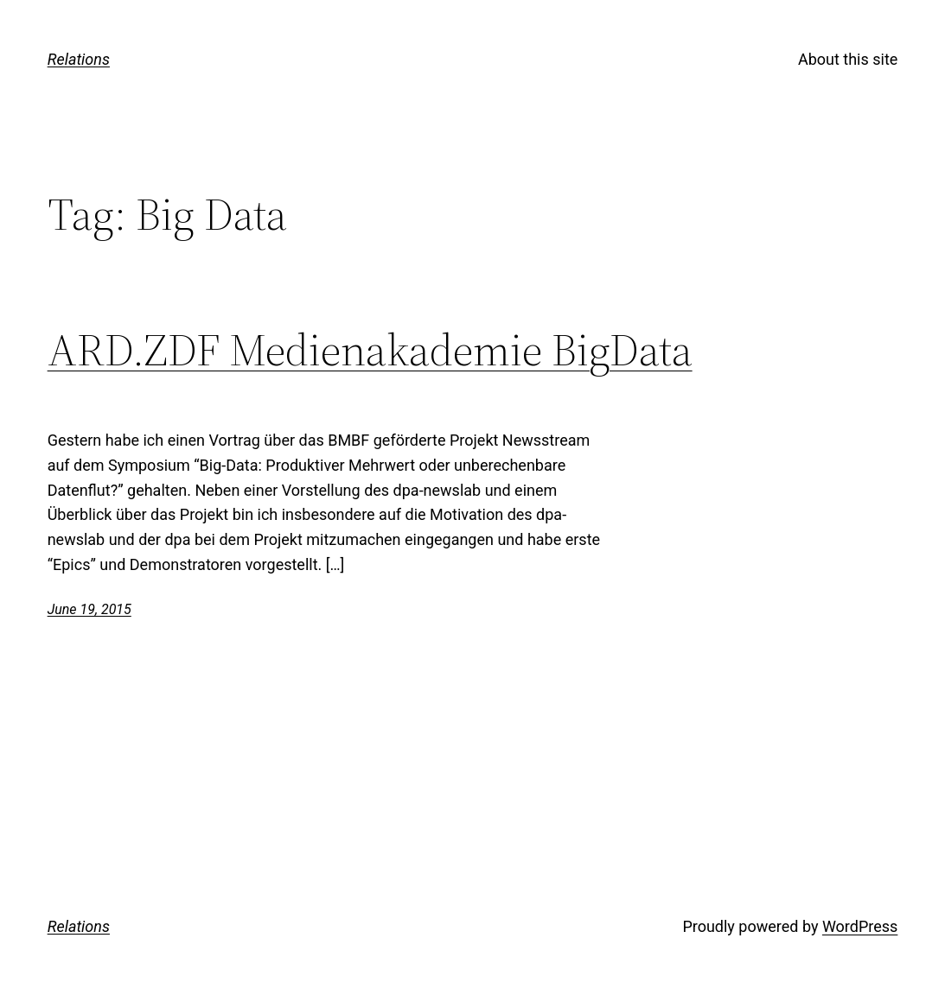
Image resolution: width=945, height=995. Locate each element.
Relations (79, 59)
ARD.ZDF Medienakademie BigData (370, 350)
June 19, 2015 (89, 609)
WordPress (859, 926)
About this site (847, 59)
